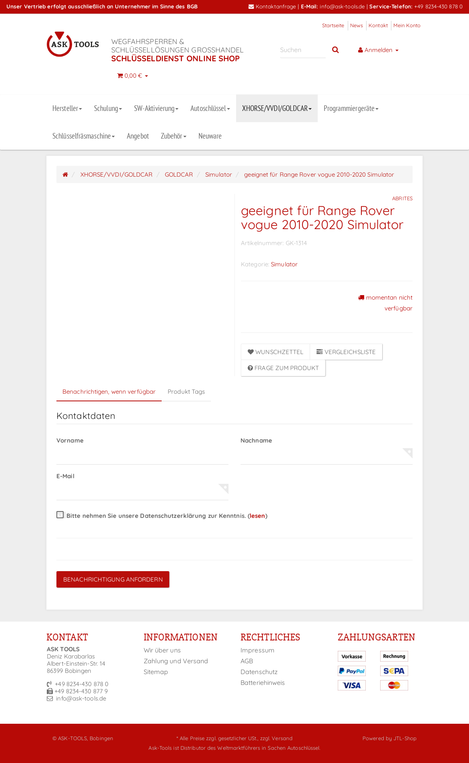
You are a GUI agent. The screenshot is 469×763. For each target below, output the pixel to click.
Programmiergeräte (351, 108)
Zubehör (173, 136)
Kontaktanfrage (273, 6)
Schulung (108, 108)
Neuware (210, 136)
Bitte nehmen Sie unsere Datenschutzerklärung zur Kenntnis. (161, 515)
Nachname (256, 440)
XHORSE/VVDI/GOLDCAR (277, 108)
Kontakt (378, 25)
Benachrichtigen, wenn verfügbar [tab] (109, 391)
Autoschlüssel (210, 108)
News (356, 25)
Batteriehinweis (263, 682)
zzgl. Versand (276, 738)
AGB (247, 661)
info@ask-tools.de (342, 6)
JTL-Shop (405, 738)
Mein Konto (407, 25)
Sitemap (156, 672)
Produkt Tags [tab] (186, 391)
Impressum (258, 650)
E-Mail (65, 476)
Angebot (138, 136)
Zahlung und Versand (176, 661)
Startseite (333, 25)
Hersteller (67, 108)
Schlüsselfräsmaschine (83, 136)
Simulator (284, 264)
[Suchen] (303, 50)
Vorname (70, 440)
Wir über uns (162, 650)
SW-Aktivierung (156, 108)
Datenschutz (259, 672)
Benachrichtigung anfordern (113, 579)
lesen (257, 515)
